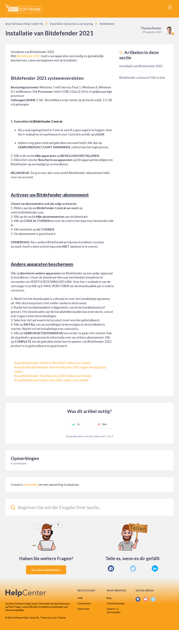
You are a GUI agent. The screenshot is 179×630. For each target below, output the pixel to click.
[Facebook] (111, 568)
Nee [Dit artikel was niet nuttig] (105, 424)
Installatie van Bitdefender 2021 (141, 66)
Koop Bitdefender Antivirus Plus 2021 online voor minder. (53, 363)
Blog (109, 598)
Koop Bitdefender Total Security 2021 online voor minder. (53, 376)
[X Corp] (133, 568)
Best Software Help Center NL (24, 23)
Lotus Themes (58, 617)
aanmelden (30, 484)
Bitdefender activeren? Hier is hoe (142, 77)
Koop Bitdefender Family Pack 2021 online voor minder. (51, 380)
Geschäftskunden (116, 603)
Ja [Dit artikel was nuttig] (77, 424)
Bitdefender (105, 23)
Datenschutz (84, 603)
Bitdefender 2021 (29, 56)
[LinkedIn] (155, 568)
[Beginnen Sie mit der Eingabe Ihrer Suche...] (89, 507)
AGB (80, 598)
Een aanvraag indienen (46, 569)
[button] (170, 7)
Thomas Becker (151, 28)
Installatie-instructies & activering (70, 23)
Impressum (83, 608)
